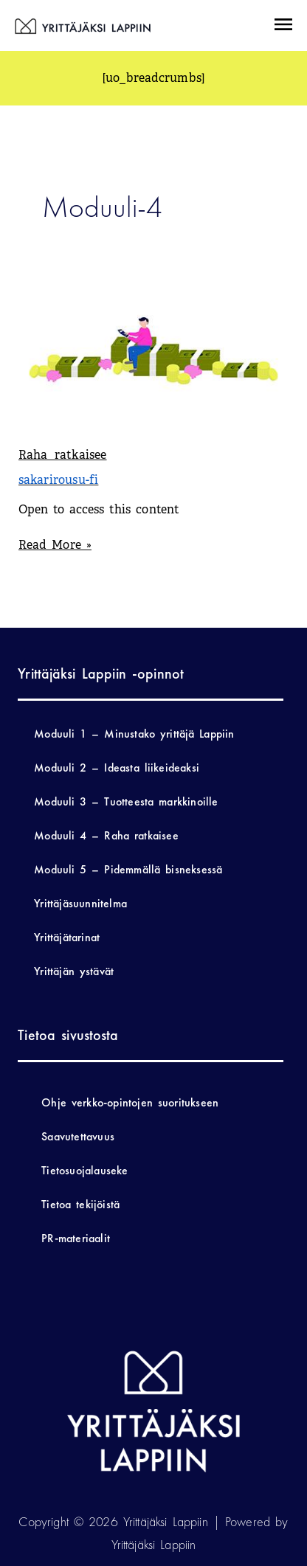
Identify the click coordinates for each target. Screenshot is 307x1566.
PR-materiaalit (75, 1238)
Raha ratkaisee (62, 454)
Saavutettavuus (77, 1136)
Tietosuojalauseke (84, 1170)
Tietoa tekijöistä (80, 1204)
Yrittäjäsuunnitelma (80, 903)
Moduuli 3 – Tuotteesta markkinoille (126, 801)
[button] (283, 26)
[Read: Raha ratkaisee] (153, 349)
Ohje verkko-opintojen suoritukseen (129, 1102)
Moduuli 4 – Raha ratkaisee (106, 835)
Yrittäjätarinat (67, 937)
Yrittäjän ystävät (74, 971)
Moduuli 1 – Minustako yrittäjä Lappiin (134, 733)
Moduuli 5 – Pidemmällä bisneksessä (128, 869)
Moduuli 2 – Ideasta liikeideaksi (116, 767)
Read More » (55, 544)
